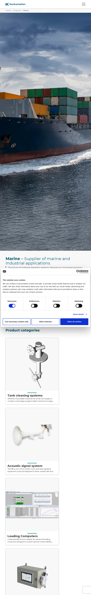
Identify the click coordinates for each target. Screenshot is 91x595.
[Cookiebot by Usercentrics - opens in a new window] (78, 271)
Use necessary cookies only (16, 322)
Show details (78, 314)
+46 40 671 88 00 (49, 558)
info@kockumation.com (52, 561)
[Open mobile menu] (83, 4)
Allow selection (45, 322)
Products (17, 10)
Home (8, 10)
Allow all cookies (74, 322)
